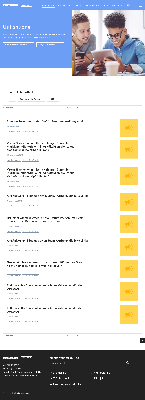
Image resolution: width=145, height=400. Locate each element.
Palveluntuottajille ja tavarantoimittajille (22, 372)
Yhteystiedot (117, 5)
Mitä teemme (64, 5)
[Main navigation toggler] (140, 5)
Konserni (25, 5)
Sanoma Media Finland (30, 99)
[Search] (127, 363)
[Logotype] (10, 5)
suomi (129, 5)
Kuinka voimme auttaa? (65, 358)
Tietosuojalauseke (12, 368)
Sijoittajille (78, 5)
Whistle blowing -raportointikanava (20, 375)
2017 (52, 99)
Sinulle (105, 5)
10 (77, 108)
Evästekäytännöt (11, 365)
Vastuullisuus (92, 5)
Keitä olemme (48, 5)
